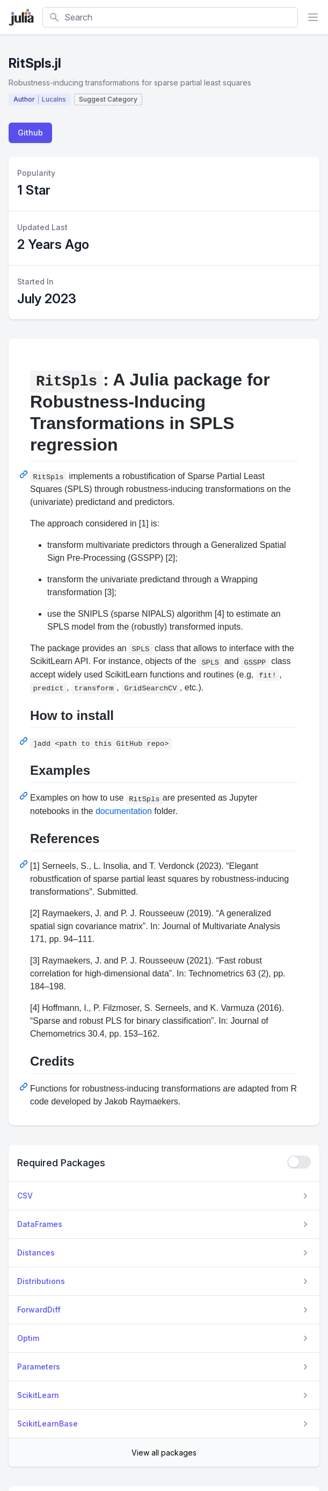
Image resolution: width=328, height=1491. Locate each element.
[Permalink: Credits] (24, 1086)
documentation (124, 811)
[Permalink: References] (24, 864)
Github (30, 132)
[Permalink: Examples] (24, 795)
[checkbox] (299, 1161)
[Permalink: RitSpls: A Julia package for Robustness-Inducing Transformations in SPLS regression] (24, 474)
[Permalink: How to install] (24, 741)
